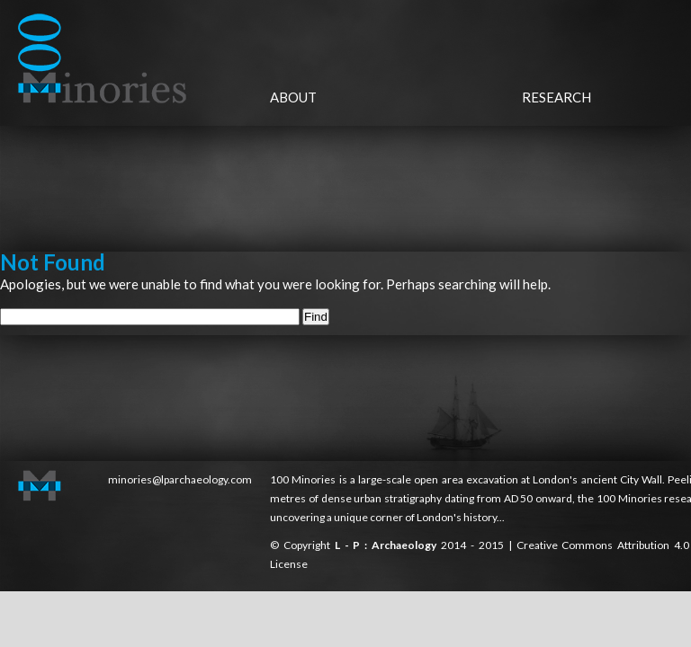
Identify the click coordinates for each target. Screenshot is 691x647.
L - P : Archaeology (388, 545)
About (293, 97)
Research (556, 97)
